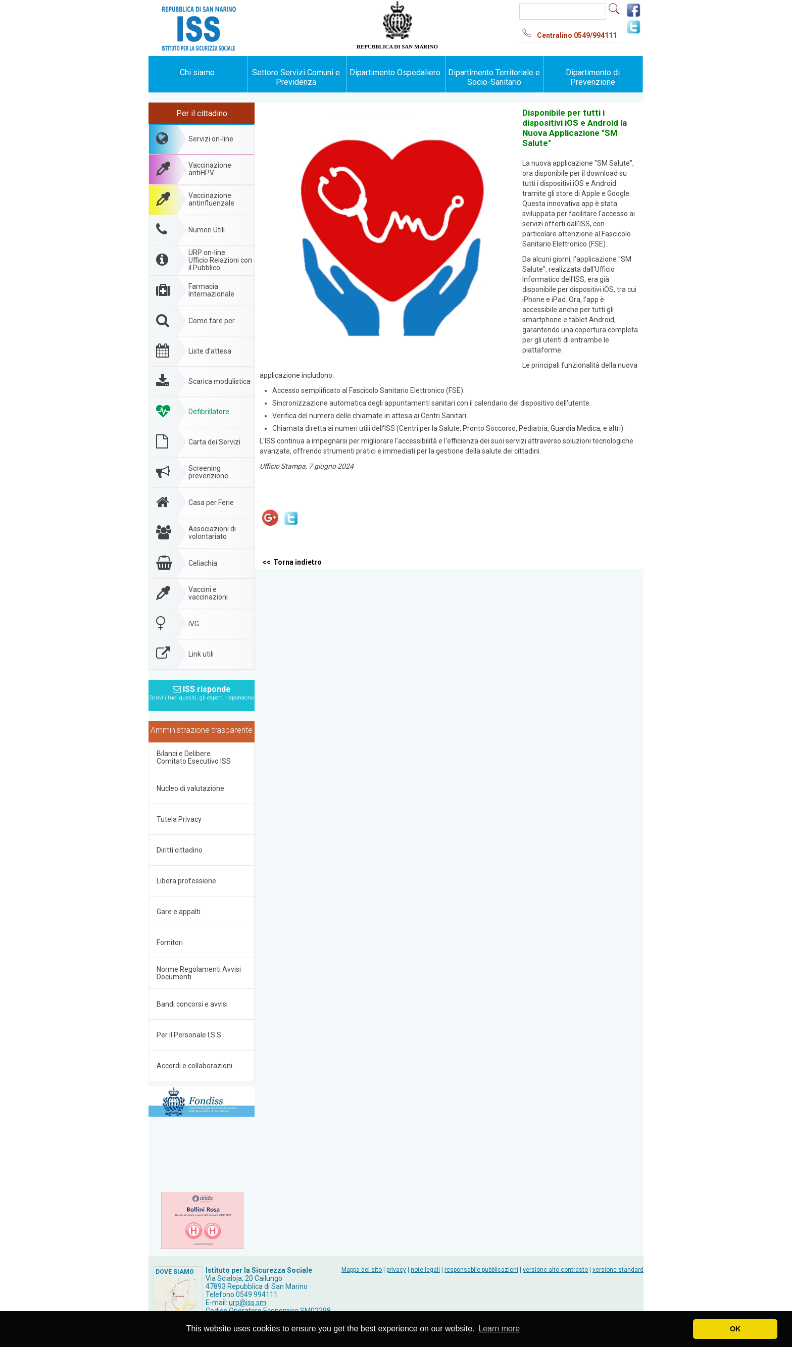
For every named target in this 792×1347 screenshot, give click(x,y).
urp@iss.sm (247, 1303)
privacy (396, 1269)
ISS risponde (202, 690)
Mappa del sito (361, 1269)
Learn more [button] (499, 1328)
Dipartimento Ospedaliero (395, 72)
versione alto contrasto (555, 1269)
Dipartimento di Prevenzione (593, 77)
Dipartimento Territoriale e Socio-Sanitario (494, 77)
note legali (425, 1269)
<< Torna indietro (292, 562)
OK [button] (735, 1329)
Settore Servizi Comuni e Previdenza (296, 77)
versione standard (617, 1269)
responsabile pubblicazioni (481, 1269)
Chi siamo (197, 72)
